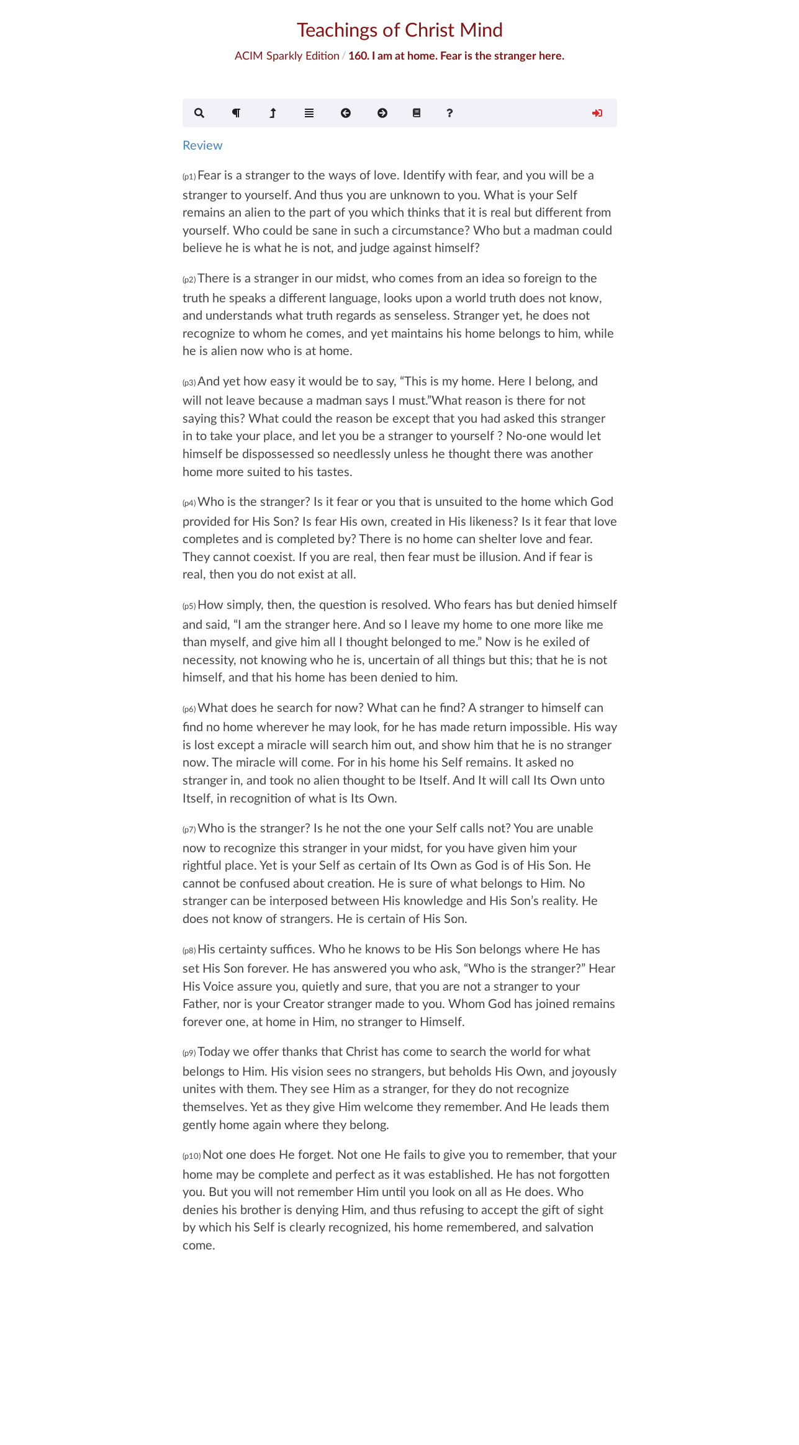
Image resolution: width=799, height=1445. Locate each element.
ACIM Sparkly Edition (287, 55)
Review (203, 144)
